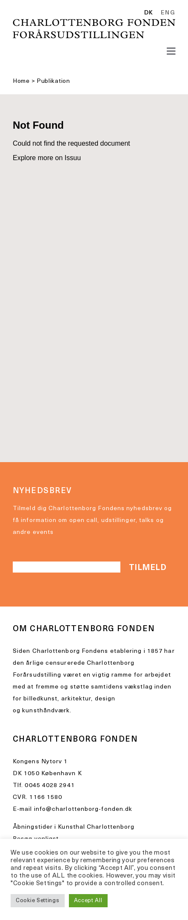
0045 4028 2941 (49, 785)
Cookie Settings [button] (38, 900)
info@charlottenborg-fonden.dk (83, 809)
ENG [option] (168, 13)
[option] (166, 13)
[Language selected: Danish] (161, 13)
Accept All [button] (88, 900)
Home (21, 81)
